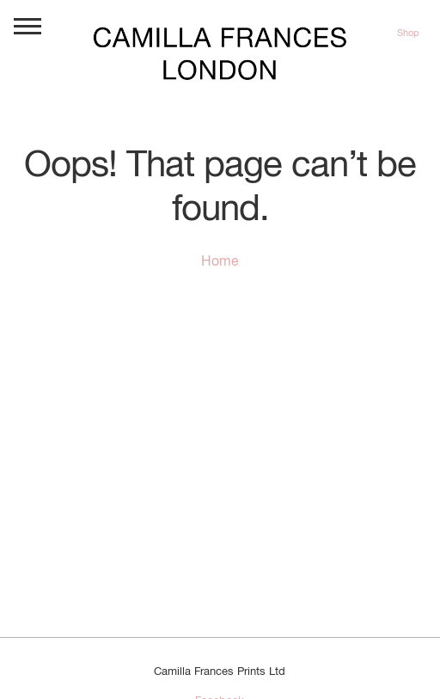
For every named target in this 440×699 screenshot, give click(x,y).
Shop (408, 33)
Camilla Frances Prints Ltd (219, 672)
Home (220, 262)
